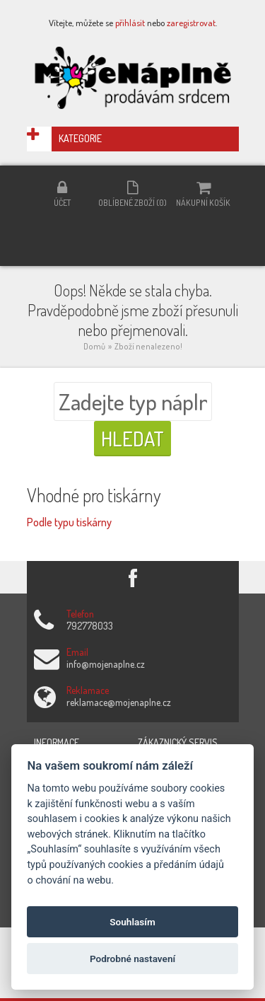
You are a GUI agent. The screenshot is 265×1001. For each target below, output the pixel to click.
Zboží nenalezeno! (148, 346)
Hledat (132, 438)
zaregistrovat (191, 22)
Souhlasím (132, 921)
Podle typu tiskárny (69, 522)
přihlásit (130, 22)
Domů (94, 346)
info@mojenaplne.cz (105, 664)
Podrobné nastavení (132, 958)
